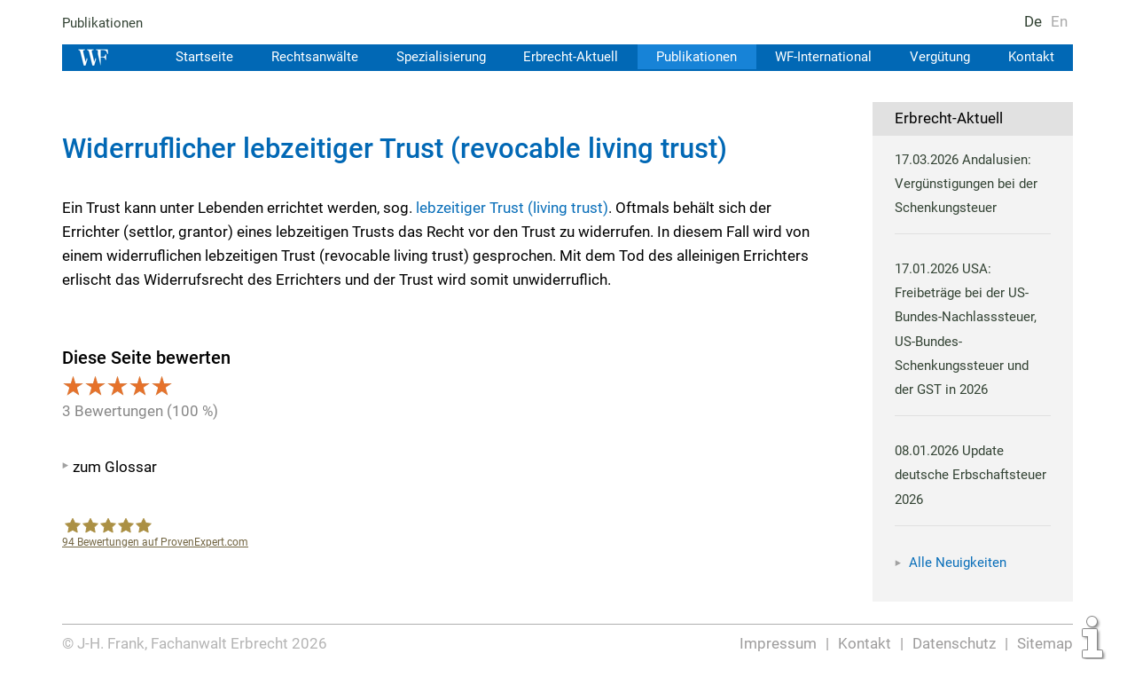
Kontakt (1030, 57)
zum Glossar (115, 467)
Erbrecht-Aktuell (564, 57)
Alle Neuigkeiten (957, 563)
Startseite (192, 57)
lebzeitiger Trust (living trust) (512, 207)
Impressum (779, 643)
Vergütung (938, 57)
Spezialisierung (432, 57)
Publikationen (103, 23)
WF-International (819, 57)
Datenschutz (954, 643)
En (1059, 21)
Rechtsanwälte (304, 57)
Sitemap (1045, 643)
